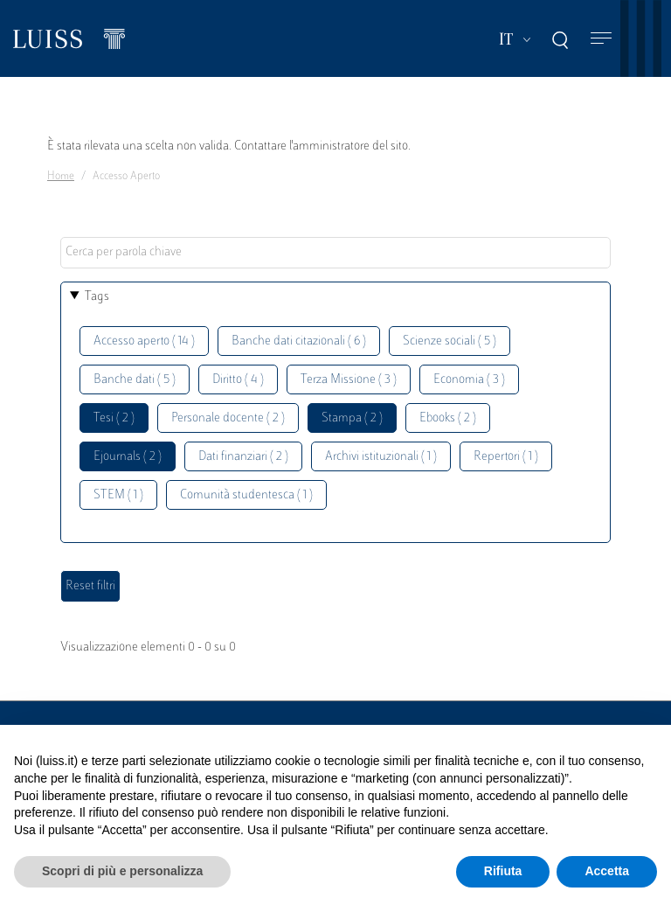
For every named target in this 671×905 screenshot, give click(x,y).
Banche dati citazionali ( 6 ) (299, 341)
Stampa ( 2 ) (352, 418)
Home (60, 176)
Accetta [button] (607, 871)
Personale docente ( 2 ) (228, 418)
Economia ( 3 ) (469, 379)
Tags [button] (97, 296)
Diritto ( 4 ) (238, 379)
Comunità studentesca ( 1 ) (246, 495)
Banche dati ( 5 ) (134, 379)
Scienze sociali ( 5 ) (449, 341)
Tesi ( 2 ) (114, 418)
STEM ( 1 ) (118, 495)
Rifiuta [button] (503, 871)
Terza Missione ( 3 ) (349, 379)
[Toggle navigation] (601, 38)
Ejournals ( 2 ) (127, 456)
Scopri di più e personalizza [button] (122, 871)
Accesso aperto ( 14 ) (144, 341)
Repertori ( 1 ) (506, 456)
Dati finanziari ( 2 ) (243, 456)
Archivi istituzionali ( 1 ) (381, 456)
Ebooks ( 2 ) (447, 418)
